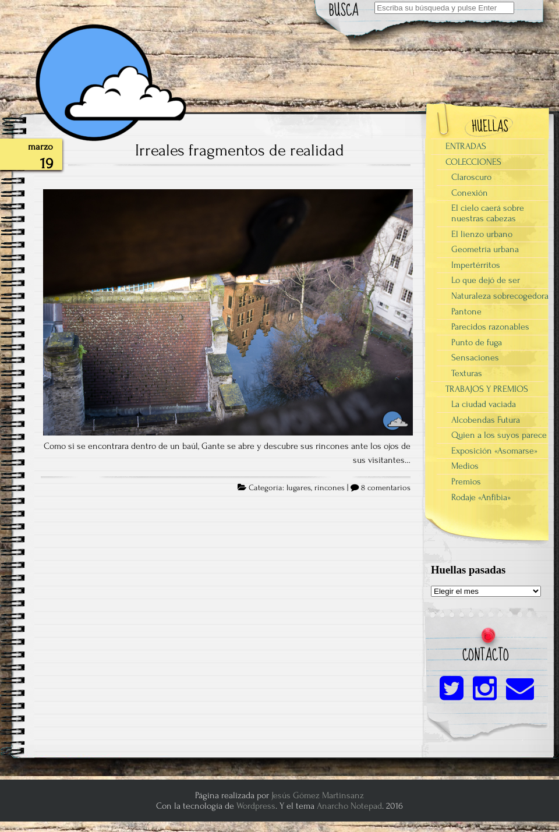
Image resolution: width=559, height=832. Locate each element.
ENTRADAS (465, 146)
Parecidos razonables (490, 326)
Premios (466, 481)
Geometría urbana (485, 249)
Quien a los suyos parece (499, 435)
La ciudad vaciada (483, 404)
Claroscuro (471, 177)
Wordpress (255, 806)
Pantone (466, 311)
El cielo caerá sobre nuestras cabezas (487, 213)
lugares (298, 488)
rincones (329, 488)
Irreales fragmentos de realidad (239, 150)
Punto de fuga (476, 342)
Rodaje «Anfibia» (481, 497)
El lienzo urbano (481, 234)
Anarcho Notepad (349, 806)
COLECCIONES (473, 162)
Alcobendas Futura (485, 420)
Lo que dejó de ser (485, 280)
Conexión (469, 192)
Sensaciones (475, 357)
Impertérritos (475, 265)
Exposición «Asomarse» (494, 450)
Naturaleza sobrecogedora (500, 296)
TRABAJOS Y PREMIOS (486, 389)
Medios (465, 466)
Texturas (466, 373)
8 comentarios (386, 488)
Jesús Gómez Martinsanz (317, 795)
